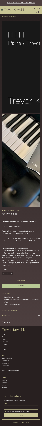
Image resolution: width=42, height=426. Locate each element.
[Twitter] (9, 322)
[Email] (20, 407)
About (4, 337)
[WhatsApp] (3, 322)
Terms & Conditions (7, 358)
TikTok (4, 385)
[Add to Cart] (21, 280)
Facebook (4, 382)
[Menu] (2, 10)
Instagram (4, 380)
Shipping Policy (6, 363)
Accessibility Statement (8, 368)
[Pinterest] (7, 322)
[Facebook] (5, 322)
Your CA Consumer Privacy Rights (10, 370)
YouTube (4, 387)
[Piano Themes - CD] (13, 16)
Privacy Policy (5, 360)
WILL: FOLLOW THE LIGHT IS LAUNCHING (21, 3)
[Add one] (11, 273)
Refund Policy (5, 365)
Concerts (5, 342)
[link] (38, 12)
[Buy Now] (21, 286)
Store (3, 347)
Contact (4, 349)
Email (6, 404)
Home (4, 334)
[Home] (4, 16)
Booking (4, 344)
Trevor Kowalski (14, 10)
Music (4, 339)
